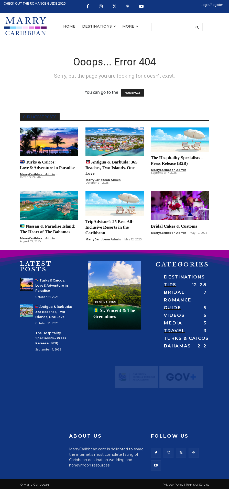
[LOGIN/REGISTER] (211, 4)
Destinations (105, 302)
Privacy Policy (172, 486)
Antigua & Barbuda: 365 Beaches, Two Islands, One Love (111, 168)
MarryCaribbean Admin (37, 174)
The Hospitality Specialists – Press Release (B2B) (50, 338)
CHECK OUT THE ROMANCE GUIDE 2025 (35, 3)
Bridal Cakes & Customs (174, 226)
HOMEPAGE (132, 93)
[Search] (197, 27)
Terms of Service (197, 486)
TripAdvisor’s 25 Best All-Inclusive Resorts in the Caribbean (109, 227)
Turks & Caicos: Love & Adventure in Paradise (51, 285)
